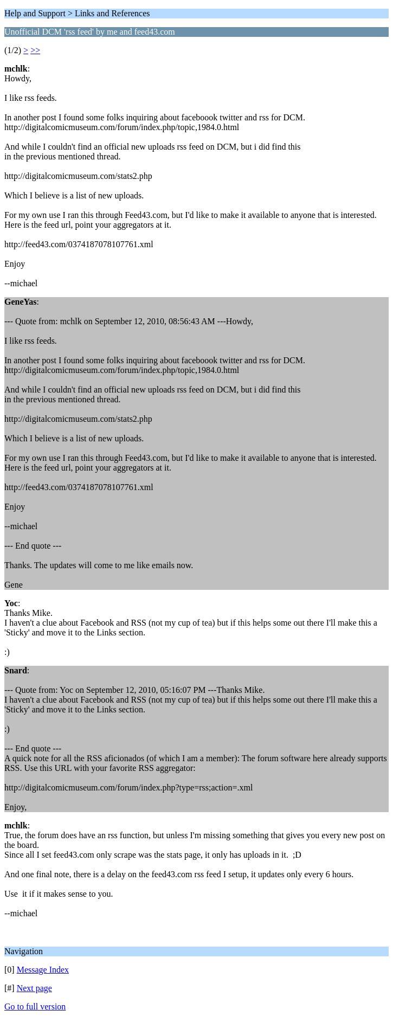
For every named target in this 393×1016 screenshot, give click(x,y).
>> (35, 50)
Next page (34, 988)
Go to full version (35, 1006)
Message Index (43, 969)
